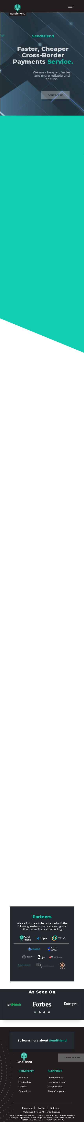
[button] (35, 1012)
